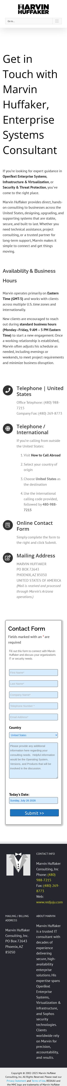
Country (15, 727)
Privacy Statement (16, 1080)
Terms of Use (38, 1080)
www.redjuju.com (49, 902)
